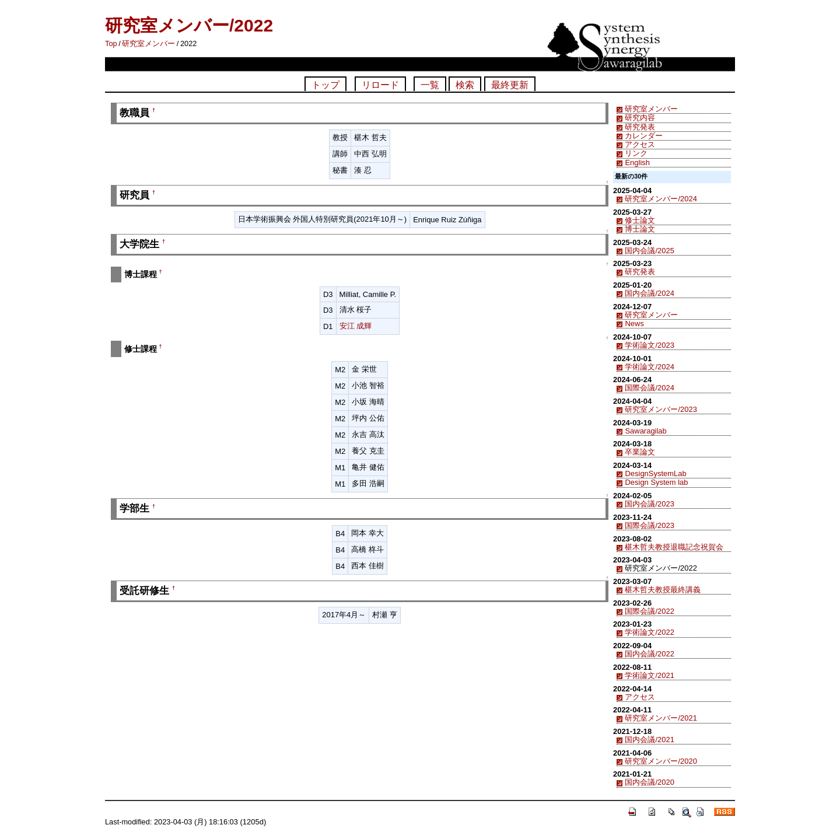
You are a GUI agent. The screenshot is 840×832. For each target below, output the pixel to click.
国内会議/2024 (649, 293)
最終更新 (509, 85)
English (637, 162)
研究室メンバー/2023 (660, 409)
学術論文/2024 (649, 366)
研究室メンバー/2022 (189, 25)
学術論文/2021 (649, 675)
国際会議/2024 (649, 387)
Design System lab (656, 482)
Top (111, 43)
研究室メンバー (148, 43)
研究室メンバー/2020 (660, 761)
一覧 (430, 85)
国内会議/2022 (649, 653)
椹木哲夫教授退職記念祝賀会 (674, 547)
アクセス (640, 144)
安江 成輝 (356, 325)
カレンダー (644, 135)
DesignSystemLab (655, 473)
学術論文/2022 (649, 632)
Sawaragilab (645, 431)
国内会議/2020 (649, 782)
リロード (380, 85)
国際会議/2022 (649, 611)
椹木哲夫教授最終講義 (663, 589)
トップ (326, 85)
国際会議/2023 (649, 525)
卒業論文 (640, 452)
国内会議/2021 (649, 739)
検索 (465, 85)
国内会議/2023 (649, 503)
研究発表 (640, 127)
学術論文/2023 (649, 345)
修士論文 (640, 220)
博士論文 (640, 229)
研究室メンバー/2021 (660, 718)
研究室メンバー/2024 (660, 198)
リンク (636, 153)
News (634, 323)
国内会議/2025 (649, 250)
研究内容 (640, 117)
